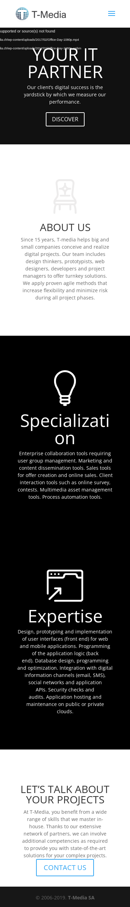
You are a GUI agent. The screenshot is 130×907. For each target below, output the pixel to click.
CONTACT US (65, 867)
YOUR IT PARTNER (65, 62)
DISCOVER (65, 119)
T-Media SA (81, 897)
